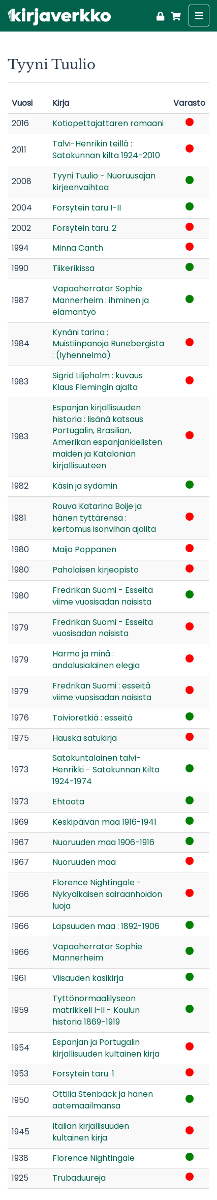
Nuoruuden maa (84, 862)
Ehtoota (68, 801)
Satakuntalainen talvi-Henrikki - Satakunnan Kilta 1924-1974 (106, 769)
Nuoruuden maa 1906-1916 (103, 842)
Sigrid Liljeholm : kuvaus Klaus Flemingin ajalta (97, 381)
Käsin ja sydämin (84, 486)
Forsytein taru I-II (86, 208)
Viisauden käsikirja (87, 978)
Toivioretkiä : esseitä (92, 718)
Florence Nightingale (93, 1158)
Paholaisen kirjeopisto (95, 570)
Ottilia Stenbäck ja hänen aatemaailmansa (102, 1100)
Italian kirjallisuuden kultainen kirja (90, 1132)
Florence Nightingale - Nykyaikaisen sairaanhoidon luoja (107, 894)
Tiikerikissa (73, 268)
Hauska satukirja (84, 738)
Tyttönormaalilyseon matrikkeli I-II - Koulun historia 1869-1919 (96, 1010)
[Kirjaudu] (160, 14)
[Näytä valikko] (199, 15)
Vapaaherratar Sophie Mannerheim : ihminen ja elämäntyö (100, 300)
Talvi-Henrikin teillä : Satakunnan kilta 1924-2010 (106, 149)
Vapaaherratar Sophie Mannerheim (97, 952)
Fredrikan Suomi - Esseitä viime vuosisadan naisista (102, 596)
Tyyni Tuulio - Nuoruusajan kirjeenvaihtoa (104, 181)
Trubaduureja (79, 1178)
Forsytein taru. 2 (84, 228)
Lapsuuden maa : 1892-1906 (106, 926)
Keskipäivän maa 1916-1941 (104, 822)
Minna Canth (77, 248)
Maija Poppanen (84, 549)
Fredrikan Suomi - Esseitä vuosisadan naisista (102, 628)
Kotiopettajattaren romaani (108, 123)
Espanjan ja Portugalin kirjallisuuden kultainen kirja (106, 1048)
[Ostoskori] (174, 14)
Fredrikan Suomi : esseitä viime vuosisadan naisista (101, 691)
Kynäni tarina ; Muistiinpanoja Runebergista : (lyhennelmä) (108, 344)
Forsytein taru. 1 (83, 1073)
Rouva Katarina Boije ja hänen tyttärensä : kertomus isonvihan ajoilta (104, 517)
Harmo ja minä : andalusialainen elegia (96, 659)
